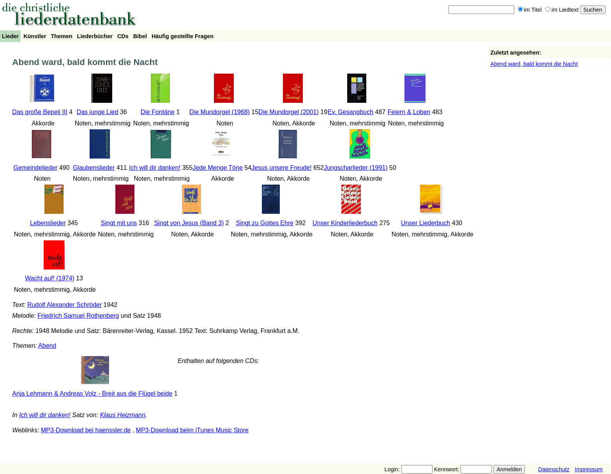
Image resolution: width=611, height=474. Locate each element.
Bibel (140, 36)
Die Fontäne (158, 112)
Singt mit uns (119, 223)
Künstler (34, 36)
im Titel (530, 10)
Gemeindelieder (35, 167)
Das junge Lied (97, 112)
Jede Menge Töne (217, 167)
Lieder (10, 36)
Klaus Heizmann (122, 415)
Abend (47, 345)
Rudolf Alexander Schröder (64, 304)
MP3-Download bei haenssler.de (86, 430)
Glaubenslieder (94, 167)
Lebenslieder (48, 223)
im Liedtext (562, 10)
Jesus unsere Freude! (281, 167)
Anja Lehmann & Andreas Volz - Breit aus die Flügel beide (92, 393)
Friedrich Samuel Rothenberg (78, 315)
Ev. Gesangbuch (350, 112)
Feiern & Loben (409, 112)
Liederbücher (95, 36)
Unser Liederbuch (425, 223)
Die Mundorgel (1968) (219, 112)
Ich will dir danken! (154, 167)
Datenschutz (553, 469)
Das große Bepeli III (39, 112)
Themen (61, 36)
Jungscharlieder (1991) (356, 167)
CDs (123, 36)
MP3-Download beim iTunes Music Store (192, 430)
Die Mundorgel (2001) (288, 112)
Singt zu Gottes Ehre (265, 223)
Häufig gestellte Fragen (183, 36)
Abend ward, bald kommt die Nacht (533, 64)
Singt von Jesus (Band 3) (189, 223)
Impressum (588, 469)
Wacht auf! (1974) (49, 278)
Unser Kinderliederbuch (345, 223)
